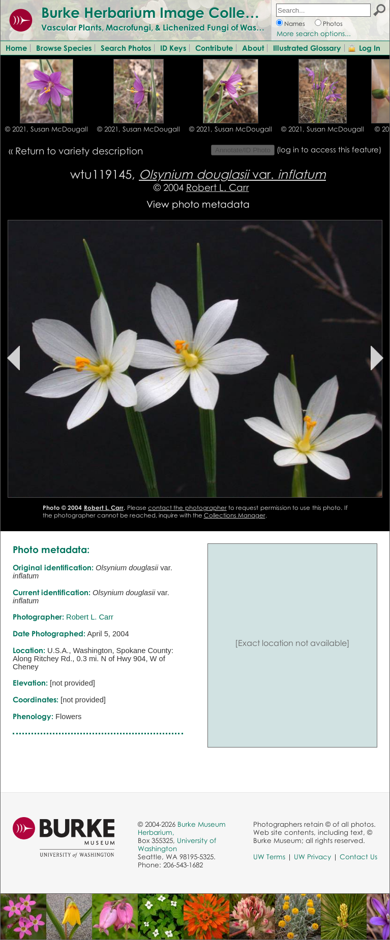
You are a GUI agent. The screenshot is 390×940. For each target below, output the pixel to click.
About (253, 47)
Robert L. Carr (217, 187)
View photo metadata (198, 204)
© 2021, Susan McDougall (46, 129)
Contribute (214, 47)
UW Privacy (312, 857)
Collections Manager (234, 515)
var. (232, 174)
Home (16, 47)
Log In (369, 47)
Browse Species (64, 47)
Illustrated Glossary (307, 47)
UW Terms (269, 857)
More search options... (314, 33)
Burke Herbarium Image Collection (160, 12)
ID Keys (173, 47)
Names (294, 23)
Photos (333, 23)
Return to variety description (79, 150)
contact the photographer (187, 507)
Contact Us (358, 857)
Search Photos (126, 47)
